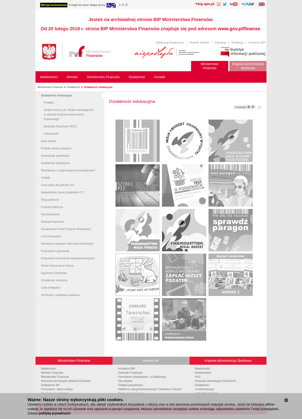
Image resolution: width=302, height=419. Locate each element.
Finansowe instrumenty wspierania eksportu (67, 258)
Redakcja (237, 42)
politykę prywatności (55, 413)
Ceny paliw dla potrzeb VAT (57, 185)
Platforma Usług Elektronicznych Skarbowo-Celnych (149, 389)
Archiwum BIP (256, 42)
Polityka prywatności (130, 385)
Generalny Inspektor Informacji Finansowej (67, 243)
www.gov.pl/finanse (239, 28)
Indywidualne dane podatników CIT (62, 192)
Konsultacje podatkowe (55, 155)
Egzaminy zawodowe (54, 273)
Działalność (73, 87)
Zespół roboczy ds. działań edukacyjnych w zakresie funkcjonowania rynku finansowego (69, 114)
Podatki (45, 177)
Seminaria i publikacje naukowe (60, 295)
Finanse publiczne (52, 207)
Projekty (49, 102)
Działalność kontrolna (54, 280)
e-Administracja (204, 389)
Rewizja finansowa (52, 221)
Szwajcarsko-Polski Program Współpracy (66, 229)
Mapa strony (97, 5)
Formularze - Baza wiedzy (57, 389)
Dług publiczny (50, 199)
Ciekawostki (51, 133)
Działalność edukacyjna (98, 87)
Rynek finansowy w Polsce (57, 265)
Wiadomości (48, 368)
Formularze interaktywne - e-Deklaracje (142, 376)
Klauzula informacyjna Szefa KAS (215, 381)
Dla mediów (125, 381)
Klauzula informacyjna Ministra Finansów (66, 381)
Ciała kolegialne (50, 287)
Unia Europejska (51, 236)
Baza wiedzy (48, 141)
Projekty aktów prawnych (56, 148)
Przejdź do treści (79, 5)
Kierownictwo (203, 372)
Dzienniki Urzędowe (130, 372)
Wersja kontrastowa (54, 5)
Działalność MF (50, 385)
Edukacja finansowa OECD (60, 126)
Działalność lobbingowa (55, 163)
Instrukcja (220, 42)
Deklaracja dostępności (170, 42)
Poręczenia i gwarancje (55, 251)
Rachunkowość (50, 214)
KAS (197, 376)
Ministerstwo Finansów (50, 87)
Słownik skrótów (199, 42)
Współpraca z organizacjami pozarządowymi (68, 170)
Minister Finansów (52, 372)
